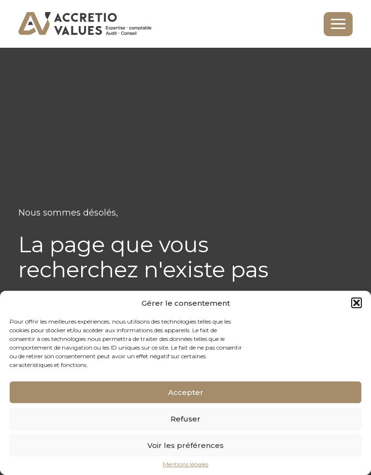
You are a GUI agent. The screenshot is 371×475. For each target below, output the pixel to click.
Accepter (185, 392)
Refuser (185, 418)
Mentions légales (185, 464)
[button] (356, 303)
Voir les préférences (185, 445)
